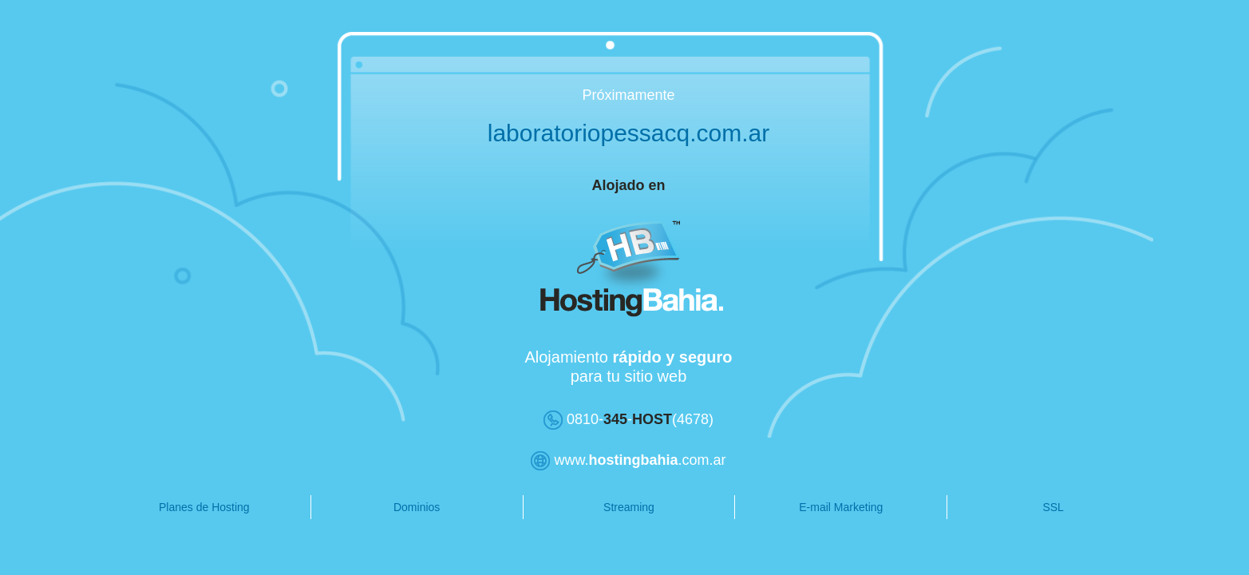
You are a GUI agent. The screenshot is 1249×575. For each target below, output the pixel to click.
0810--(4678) (613, 419)
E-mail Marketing (806, 507)
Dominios (399, 507)
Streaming (603, 507)
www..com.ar (614, 460)
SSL (1009, 507)
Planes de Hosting (195, 507)
